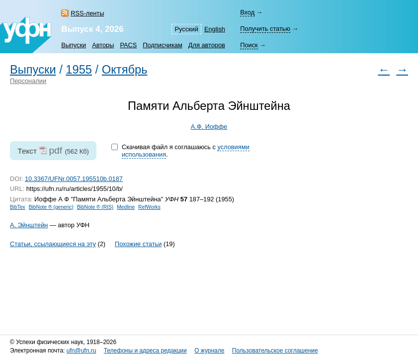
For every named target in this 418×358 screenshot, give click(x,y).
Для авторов (206, 45)
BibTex (17, 207)
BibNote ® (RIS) (95, 207)
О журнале (209, 350)
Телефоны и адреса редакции (145, 350)
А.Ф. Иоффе (209, 126)
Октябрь (125, 69)
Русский (186, 29)
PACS (128, 45)
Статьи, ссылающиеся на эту (53, 244)
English (214, 29)
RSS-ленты (87, 13)
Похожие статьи (138, 244)
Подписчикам (162, 45)
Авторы (103, 45)
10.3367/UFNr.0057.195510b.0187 (74, 178)
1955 (79, 69)
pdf (55, 150)
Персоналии (28, 81)
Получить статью (265, 28)
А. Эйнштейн (29, 225)
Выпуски (73, 45)
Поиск (248, 45)
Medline (126, 207)
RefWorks (149, 207)
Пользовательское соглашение (275, 350)
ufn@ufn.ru (81, 350)
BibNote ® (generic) (51, 207)
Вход (247, 12)
